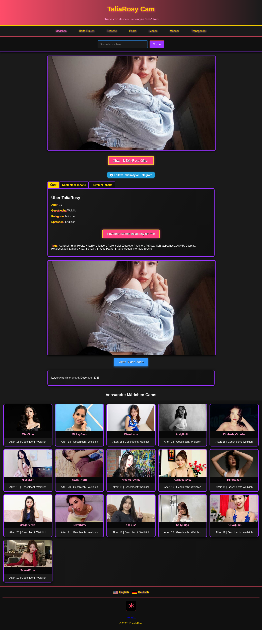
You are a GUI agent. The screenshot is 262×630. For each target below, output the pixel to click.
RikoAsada (234, 479)
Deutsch (140, 592)
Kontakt (131, 617)
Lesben (153, 31)
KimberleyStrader (234, 434)
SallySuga (182, 525)
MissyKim (28, 479)
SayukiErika (27, 570)
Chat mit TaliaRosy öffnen (131, 160)
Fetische (112, 31)
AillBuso (131, 525)
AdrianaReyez (182, 479)
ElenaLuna (131, 434)
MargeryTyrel (28, 525)
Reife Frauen (87, 31)
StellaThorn (79, 479)
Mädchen (61, 31)
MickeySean (79, 434)
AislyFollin (182, 434)
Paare (133, 31)
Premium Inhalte (102, 185)
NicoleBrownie (131, 479)
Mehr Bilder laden (131, 362)
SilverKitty (79, 525)
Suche (157, 44)
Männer (174, 31)
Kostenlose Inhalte (74, 185)
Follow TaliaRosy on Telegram (131, 175)
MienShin (28, 434)
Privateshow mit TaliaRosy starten (131, 234)
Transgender (198, 31)
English (121, 592)
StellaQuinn (234, 525)
